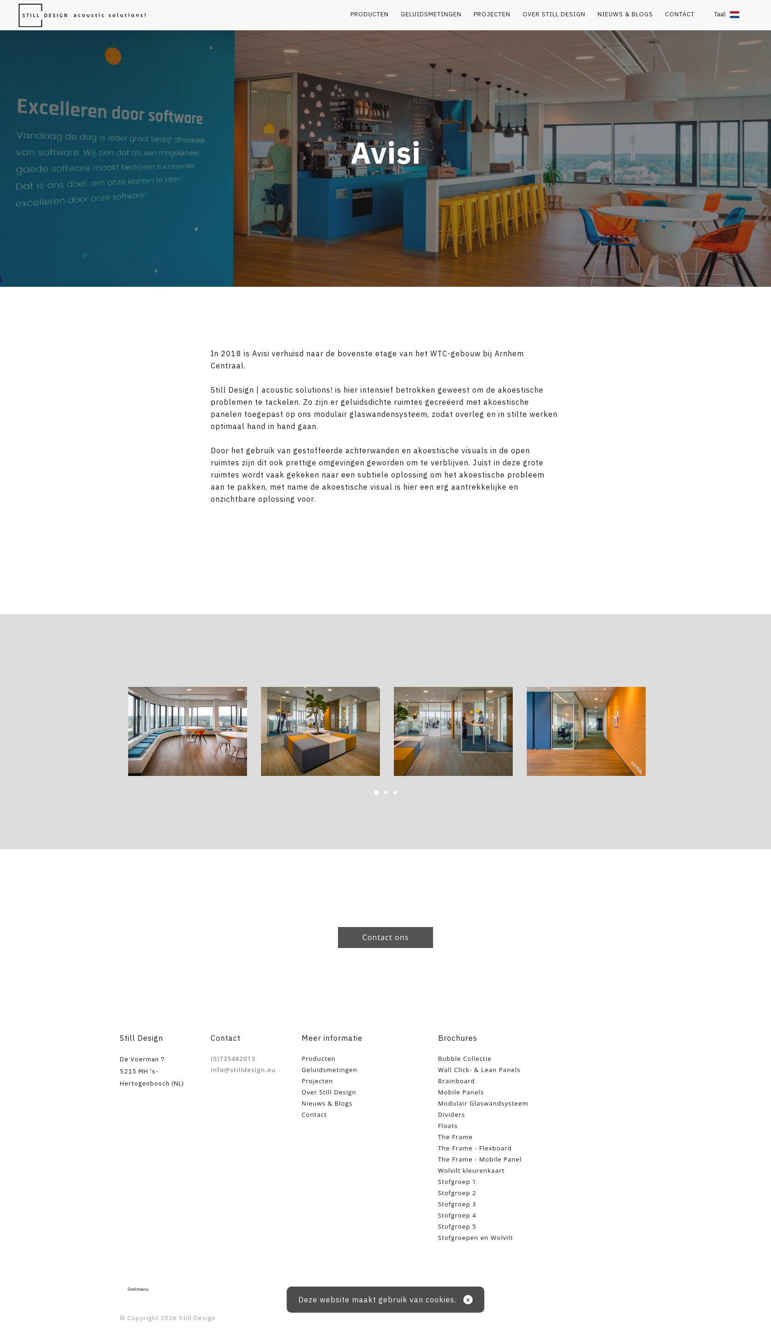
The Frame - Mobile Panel (480, 1159)
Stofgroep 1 (457, 1181)
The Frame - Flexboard (475, 1148)
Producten (370, 14)
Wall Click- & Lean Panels (479, 1070)
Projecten (492, 14)
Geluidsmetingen (431, 14)
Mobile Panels (461, 1092)
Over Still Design (554, 14)
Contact (680, 14)
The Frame (455, 1137)
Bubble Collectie (465, 1058)
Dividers (451, 1114)
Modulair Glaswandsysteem (483, 1103)
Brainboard (456, 1081)
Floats (448, 1125)
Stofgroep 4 (457, 1215)
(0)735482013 (233, 1058)
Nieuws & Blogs (625, 14)
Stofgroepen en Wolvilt (475, 1237)
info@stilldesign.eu (243, 1070)
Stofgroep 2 (457, 1193)
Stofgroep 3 (457, 1204)
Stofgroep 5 (457, 1226)
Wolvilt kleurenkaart (471, 1170)
